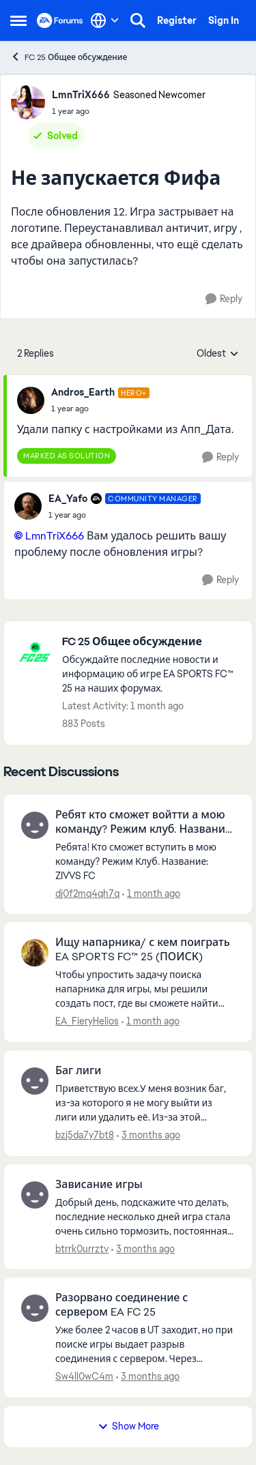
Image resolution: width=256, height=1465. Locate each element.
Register (177, 20)
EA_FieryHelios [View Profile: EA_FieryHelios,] (87, 1021)
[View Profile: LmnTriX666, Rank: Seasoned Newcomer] (28, 102)
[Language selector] (105, 20)
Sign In (223, 20)
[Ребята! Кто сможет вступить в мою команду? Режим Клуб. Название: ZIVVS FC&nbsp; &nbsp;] (145, 861)
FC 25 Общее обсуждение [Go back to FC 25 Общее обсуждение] (68, 57)
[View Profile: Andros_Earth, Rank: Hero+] (30, 400)
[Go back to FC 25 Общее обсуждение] (150, 642)
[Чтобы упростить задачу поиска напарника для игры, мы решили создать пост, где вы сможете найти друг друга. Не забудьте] (145, 989)
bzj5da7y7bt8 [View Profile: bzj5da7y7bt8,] (84, 1135)
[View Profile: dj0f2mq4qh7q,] (34, 825)
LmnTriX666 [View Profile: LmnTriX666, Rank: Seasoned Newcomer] (81, 95)
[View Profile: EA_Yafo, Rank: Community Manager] (28, 506)
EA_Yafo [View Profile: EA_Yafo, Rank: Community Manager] (67, 498)
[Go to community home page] (60, 20)
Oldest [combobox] (218, 354)
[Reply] (224, 299)
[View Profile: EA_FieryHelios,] (34, 952)
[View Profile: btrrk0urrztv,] (34, 1195)
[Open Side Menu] (18, 20)
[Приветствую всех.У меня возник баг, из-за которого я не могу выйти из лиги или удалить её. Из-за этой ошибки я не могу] (145, 1103)
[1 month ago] (151, 893)
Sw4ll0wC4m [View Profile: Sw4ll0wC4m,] (84, 1376)
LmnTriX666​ (54, 536)
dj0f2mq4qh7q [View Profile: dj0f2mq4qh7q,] (87, 893)
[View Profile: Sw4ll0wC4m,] (34, 1308)
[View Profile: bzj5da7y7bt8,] (34, 1081)
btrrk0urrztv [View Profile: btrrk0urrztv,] (82, 1248)
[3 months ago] (148, 1135)
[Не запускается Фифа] (100, 408)
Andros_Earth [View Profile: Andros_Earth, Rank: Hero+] (83, 392)
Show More (128, 1426)
